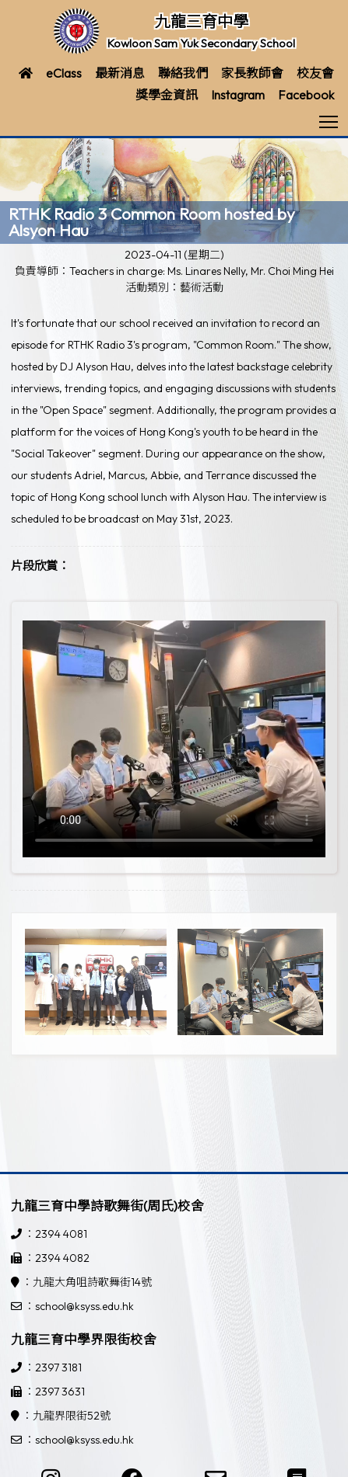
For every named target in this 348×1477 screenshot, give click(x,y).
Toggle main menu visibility (329, 117)
